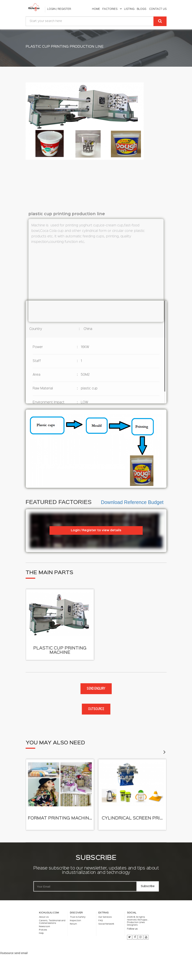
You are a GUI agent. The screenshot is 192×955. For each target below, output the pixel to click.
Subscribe (150, 887)
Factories (112, 9)
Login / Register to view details (96, 530)
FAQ (98, 923)
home (96, 9)
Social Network (101, 924)
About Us (70, 921)
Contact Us (158, 9)
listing (129, 9)
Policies (70, 927)
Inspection (85, 923)
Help (69, 929)
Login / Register (59, 9)
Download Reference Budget (132, 502)
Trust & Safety (87, 921)
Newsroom (70, 926)
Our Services (100, 921)
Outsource (96, 709)
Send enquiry (96, 689)
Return (85, 924)
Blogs (141, 9)
